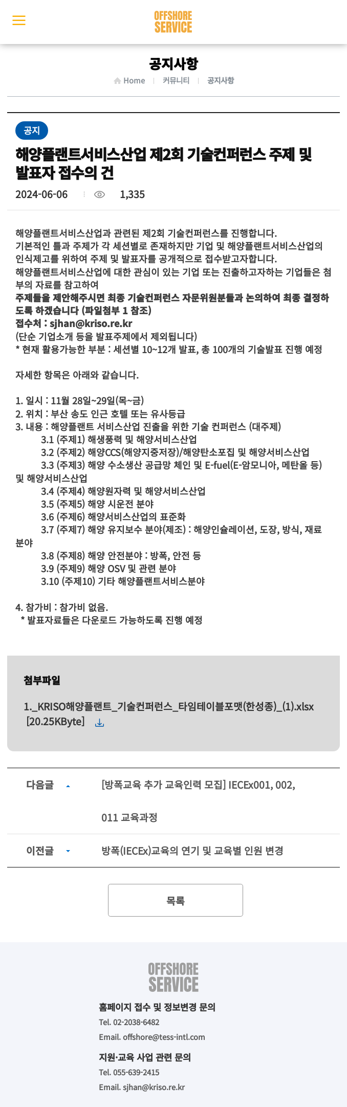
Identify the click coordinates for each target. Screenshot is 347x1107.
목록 (175, 901)
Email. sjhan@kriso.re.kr (142, 1086)
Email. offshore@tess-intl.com (152, 1036)
